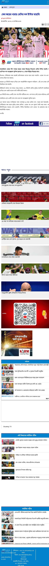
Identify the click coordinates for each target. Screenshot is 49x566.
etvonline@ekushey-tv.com (25, 556)
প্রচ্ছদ (4, 7)
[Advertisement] (23, 151)
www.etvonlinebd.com (8, 553)
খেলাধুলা (12, 7)
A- (45, 24)
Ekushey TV (7, 427)
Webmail (23, 559)
